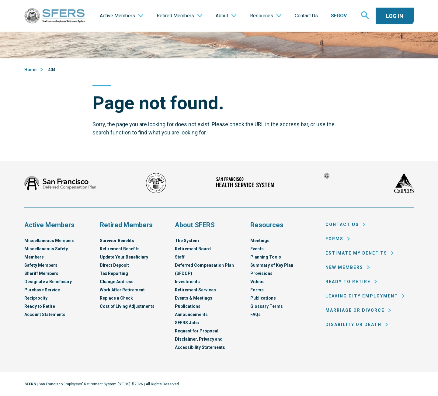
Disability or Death (353, 324)
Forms (257, 289)
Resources (266, 225)
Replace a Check (116, 298)
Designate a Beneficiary (48, 281)
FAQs (255, 314)
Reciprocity (35, 298)
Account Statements (44, 314)
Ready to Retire (39, 306)
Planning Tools (265, 257)
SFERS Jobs (187, 322)
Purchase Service (42, 289)
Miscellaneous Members (49, 240)
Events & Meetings (193, 298)
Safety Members (40, 265)
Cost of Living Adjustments (127, 306)
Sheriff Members (41, 273)
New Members (344, 267)
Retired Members (126, 225)
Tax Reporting (114, 273)
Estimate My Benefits (356, 253)
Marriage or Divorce (354, 310)
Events (257, 248)
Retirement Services (195, 289)
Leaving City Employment (361, 296)
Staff (180, 257)
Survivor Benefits (117, 240)
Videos (257, 281)
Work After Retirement (122, 289)
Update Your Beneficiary (124, 257)
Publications (187, 306)
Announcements (191, 314)
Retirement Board (193, 248)
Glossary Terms (266, 306)
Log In (394, 16)
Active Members (49, 225)
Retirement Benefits (120, 248)
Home (30, 69)
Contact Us (342, 224)
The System (187, 240)
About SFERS (195, 225)
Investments (187, 281)
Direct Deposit (114, 265)
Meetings (259, 240)
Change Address (117, 281)
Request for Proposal (196, 330)
